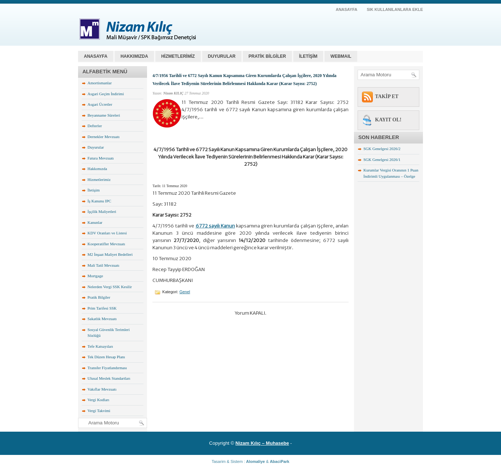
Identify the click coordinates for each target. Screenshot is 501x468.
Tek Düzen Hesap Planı (106, 357)
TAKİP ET (387, 96)
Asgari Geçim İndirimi (105, 94)
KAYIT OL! (388, 119)
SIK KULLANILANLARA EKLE (395, 9)
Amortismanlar (99, 83)
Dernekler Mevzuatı (103, 136)
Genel (184, 292)
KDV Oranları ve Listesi (107, 233)
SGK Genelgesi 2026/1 (381, 159)
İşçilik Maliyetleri (101, 211)
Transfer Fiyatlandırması (107, 368)
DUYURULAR (222, 56)
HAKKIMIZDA (134, 56)
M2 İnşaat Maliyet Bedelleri (110, 254)
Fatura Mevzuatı (100, 158)
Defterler (94, 126)
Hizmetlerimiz (99, 179)
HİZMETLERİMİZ (178, 56)
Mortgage (95, 276)
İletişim (93, 190)
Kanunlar (94, 222)
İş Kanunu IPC (99, 201)
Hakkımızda (97, 168)
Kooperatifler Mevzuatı (106, 244)
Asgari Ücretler (99, 104)
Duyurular (95, 147)
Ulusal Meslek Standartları (108, 378)
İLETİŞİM (308, 56)
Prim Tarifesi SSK (102, 308)
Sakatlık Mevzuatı (102, 318)
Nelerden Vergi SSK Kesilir (109, 287)
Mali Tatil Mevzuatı (103, 265)
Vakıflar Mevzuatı (102, 389)
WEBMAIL (340, 56)
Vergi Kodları (98, 400)
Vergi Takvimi (98, 410)
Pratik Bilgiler (98, 297)
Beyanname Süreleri (103, 115)
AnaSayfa (347, 9)
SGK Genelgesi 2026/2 (381, 148)
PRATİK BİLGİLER (267, 56)
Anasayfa (95, 56)
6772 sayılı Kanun (215, 226)
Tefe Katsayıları (100, 346)
